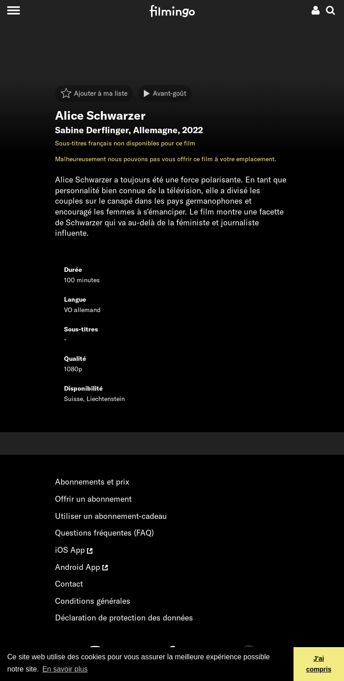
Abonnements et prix (92, 481)
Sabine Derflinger (91, 130)
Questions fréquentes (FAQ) (104, 532)
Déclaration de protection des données (124, 617)
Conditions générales (92, 601)
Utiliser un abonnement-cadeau (111, 516)
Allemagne (155, 130)
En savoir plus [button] (65, 669)
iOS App (73, 550)
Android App (81, 567)
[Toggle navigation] (13, 10)
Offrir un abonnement (93, 499)
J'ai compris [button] (318, 664)
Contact (69, 583)
